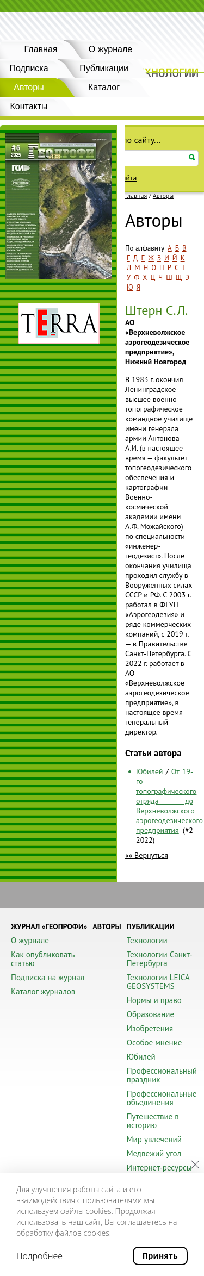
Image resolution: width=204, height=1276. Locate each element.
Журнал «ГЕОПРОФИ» (49, 926)
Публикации (103, 68)
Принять (160, 1255)
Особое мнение (154, 1042)
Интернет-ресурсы (159, 1167)
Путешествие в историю (153, 1120)
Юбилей (149, 771)
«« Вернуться (146, 855)
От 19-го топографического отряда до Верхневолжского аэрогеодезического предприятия (169, 801)
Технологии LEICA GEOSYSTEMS (158, 981)
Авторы (163, 195)
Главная (41, 49)
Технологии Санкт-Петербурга (160, 958)
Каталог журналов (43, 991)
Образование (150, 1014)
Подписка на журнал (47, 977)
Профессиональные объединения (162, 1097)
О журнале (110, 49)
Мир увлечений (154, 1139)
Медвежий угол (154, 1153)
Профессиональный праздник (162, 1075)
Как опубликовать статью (43, 958)
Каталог (104, 87)
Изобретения (150, 1028)
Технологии (147, 940)
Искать (192, 157)
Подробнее (39, 1255)
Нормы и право (154, 1000)
